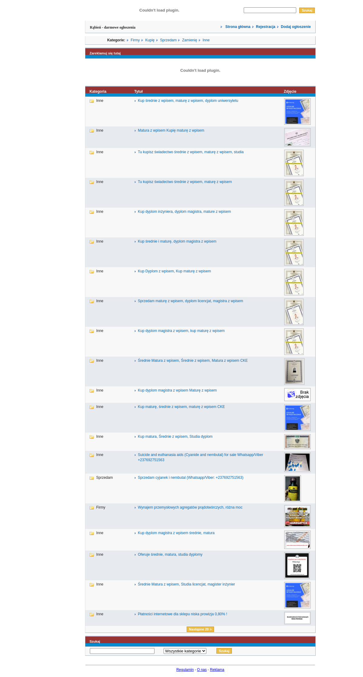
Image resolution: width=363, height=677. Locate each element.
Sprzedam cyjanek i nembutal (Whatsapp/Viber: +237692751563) (190, 477)
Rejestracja (265, 27)
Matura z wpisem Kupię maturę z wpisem (171, 130)
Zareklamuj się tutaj (105, 53)
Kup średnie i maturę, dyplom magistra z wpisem (177, 241)
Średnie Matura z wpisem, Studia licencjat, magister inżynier (186, 584)
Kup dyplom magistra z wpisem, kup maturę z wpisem (181, 331)
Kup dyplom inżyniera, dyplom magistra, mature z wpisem (184, 211)
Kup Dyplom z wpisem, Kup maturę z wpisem (174, 271)
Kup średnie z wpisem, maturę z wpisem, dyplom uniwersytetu (188, 100)
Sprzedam (168, 40)
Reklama (217, 670)
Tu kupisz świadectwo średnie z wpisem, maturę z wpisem (185, 182)
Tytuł (138, 91)
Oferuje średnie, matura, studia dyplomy (170, 554)
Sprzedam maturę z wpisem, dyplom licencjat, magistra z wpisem (190, 301)
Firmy (135, 40)
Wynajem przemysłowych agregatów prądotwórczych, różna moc (190, 507)
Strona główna (237, 27)
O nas (202, 670)
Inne (205, 40)
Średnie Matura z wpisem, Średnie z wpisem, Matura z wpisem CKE (193, 360)
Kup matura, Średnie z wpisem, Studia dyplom (175, 436)
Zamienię (189, 40)
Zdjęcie (290, 91)
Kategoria (98, 91)
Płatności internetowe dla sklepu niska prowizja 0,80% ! (182, 614)
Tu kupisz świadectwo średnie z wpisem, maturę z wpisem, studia (190, 152)
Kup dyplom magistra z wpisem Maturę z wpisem (177, 390)
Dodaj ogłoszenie (296, 27)
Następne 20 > (200, 629)
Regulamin (185, 670)
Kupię (150, 40)
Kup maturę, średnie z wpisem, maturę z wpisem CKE (181, 407)
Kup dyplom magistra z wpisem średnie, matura (176, 533)
